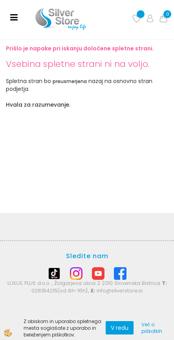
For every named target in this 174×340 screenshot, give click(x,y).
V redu (119, 328)
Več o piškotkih (151, 327)
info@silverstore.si (120, 290)
